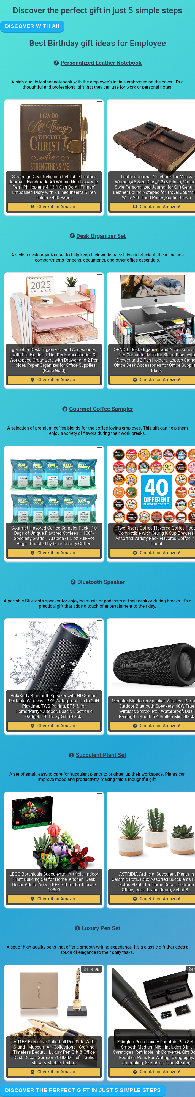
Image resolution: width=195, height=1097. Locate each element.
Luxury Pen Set (98, 928)
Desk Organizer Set (97, 236)
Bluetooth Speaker (97, 582)
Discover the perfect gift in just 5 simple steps (83, 1090)
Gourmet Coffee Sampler (97, 409)
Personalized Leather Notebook (97, 62)
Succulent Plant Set (97, 755)
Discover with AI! (32, 26)
